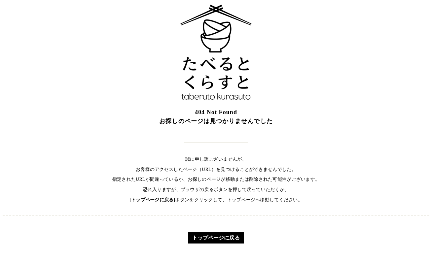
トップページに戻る (216, 238)
